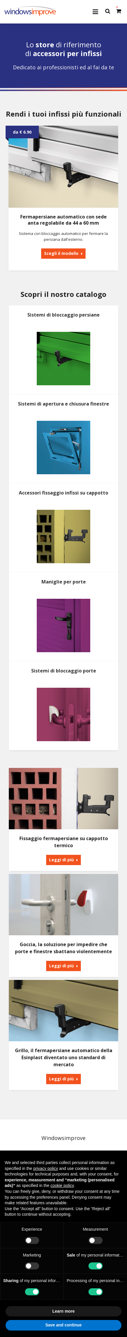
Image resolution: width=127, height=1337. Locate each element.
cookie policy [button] (62, 1185)
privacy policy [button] (45, 1168)
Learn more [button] (63, 1311)
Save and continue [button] (63, 1325)
